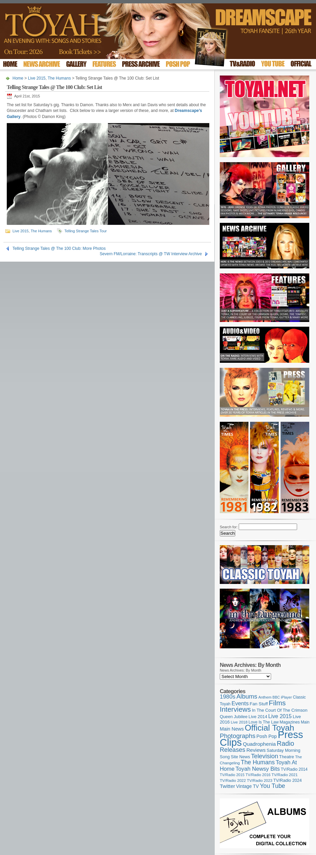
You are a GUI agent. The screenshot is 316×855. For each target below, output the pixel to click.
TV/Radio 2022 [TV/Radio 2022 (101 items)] (233, 780)
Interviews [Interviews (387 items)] (235, 709)
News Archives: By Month (240, 670)
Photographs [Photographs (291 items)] (238, 735)
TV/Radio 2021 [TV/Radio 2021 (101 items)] (284, 775)
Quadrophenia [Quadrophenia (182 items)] (259, 744)
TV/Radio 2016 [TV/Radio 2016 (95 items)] (257, 775)
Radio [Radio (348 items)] (285, 743)
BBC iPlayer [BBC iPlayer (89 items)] (282, 697)
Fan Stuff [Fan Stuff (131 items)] (259, 703)
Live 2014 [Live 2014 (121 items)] (257, 716)
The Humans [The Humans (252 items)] (257, 762)
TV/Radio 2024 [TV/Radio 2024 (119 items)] (287, 780)
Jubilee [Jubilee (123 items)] (240, 716)
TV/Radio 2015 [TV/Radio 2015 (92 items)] (232, 775)
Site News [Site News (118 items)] (240, 757)
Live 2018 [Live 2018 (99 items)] (239, 722)
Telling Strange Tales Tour (85, 231)
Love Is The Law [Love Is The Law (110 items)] (263, 722)
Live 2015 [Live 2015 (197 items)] (280, 716)
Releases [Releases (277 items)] (232, 749)
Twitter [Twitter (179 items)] (227, 786)
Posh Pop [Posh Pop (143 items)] (267, 736)
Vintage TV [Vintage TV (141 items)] (247, 786)
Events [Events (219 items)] (240, 703)
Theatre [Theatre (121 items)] (286, 756)
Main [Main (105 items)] (305, 722)
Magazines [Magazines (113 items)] (290, 722)
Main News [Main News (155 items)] (232, 729)
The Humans (59, 78)
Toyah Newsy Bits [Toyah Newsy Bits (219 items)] (258, 769)
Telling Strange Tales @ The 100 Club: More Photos (59, 248)
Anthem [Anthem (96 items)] (264, 697)
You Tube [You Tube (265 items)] (272, 786)
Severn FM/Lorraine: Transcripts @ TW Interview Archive (151, 254)
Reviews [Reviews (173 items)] (256, 750)
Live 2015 (37, 78)
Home (17, 78)
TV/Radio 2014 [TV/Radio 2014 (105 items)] (294, 769)
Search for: (229, 527)
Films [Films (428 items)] (277, 703)
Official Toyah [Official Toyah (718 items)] (269, 727)
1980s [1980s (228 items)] (227, 697)
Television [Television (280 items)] (264, 756)
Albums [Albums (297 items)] (246, 696)
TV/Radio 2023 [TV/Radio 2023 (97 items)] (259, 780)
